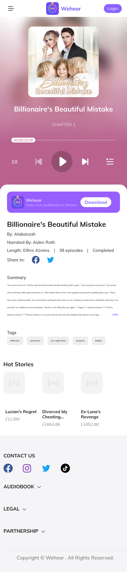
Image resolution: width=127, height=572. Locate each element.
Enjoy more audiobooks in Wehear (51, 204)
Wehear (71, 8)
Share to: (16, 259)
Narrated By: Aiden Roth (31, 242)
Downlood (96, 202)
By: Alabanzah (21, 234)
